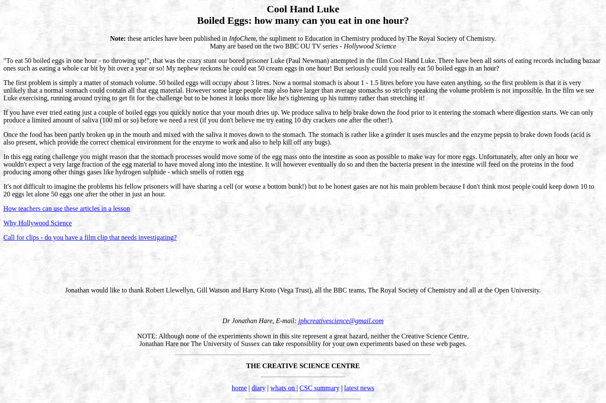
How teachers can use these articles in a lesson (66, 208)
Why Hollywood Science (37, 223)
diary (259, 388)
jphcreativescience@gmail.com (340, 320)
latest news (359, 388)
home (239, 388)
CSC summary (320, 388)
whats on (283, 388)
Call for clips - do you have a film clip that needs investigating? (90, 237)
